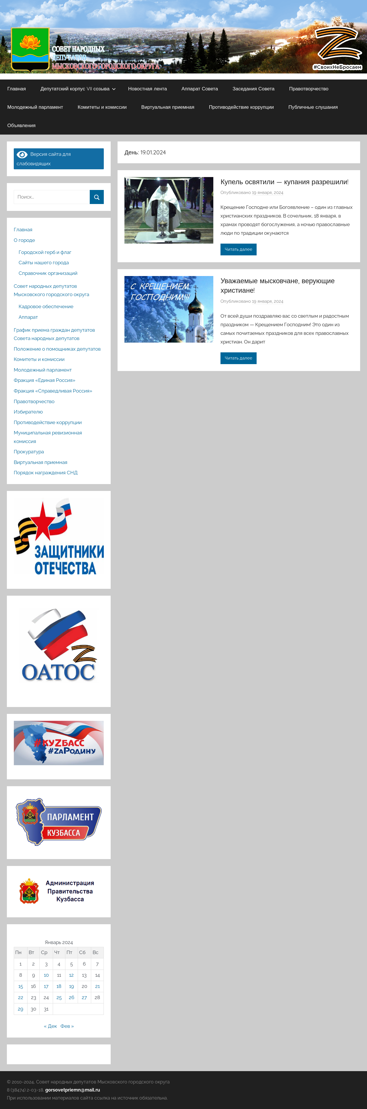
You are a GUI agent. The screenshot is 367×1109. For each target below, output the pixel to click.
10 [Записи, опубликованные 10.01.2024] (46, 975)
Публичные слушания (313, 107)
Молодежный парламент (35, 107)
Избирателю (28, 412)
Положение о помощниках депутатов (57, 349)
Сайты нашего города (44, 262)
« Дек (50, 1026)
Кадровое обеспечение (46, 306)
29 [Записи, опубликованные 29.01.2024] (20, 1009)
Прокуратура (29, 452)
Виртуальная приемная (167, 107)
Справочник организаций (48, 273)
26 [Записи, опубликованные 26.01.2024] (71, 997)
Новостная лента (147, 89)
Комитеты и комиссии (102, 107)
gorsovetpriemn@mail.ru (72, 1090)
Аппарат (28, 317)
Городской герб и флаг (45, 252)
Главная (16, 89)
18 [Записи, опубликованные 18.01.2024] (58, 986)
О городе (24, 240)
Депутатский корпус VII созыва (78, 89)
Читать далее (238, 249)
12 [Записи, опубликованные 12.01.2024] (71, 975)
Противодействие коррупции (241, 107)
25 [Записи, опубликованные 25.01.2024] (59, 997)
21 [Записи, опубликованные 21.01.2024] (97, 986)
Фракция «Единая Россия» (44, 380)
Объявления (21, 125)
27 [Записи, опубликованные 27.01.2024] (84, 997)
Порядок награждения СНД (46, 472)
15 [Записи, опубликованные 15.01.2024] (20, 986)
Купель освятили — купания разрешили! (284, 181)
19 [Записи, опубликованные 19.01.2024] (71, 986)
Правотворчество (308, 89)
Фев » (67, 1026)
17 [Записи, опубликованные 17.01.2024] (46, 986)
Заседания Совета (253, 89)
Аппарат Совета (199, 89)
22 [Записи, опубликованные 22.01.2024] (20, 997)
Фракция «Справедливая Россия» (53, 391)
